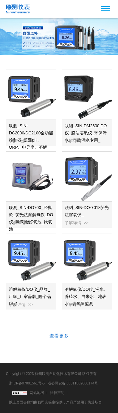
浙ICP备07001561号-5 (27, 383)
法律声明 (57, 393)
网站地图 (37, 393)
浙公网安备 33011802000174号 (73, 383)
